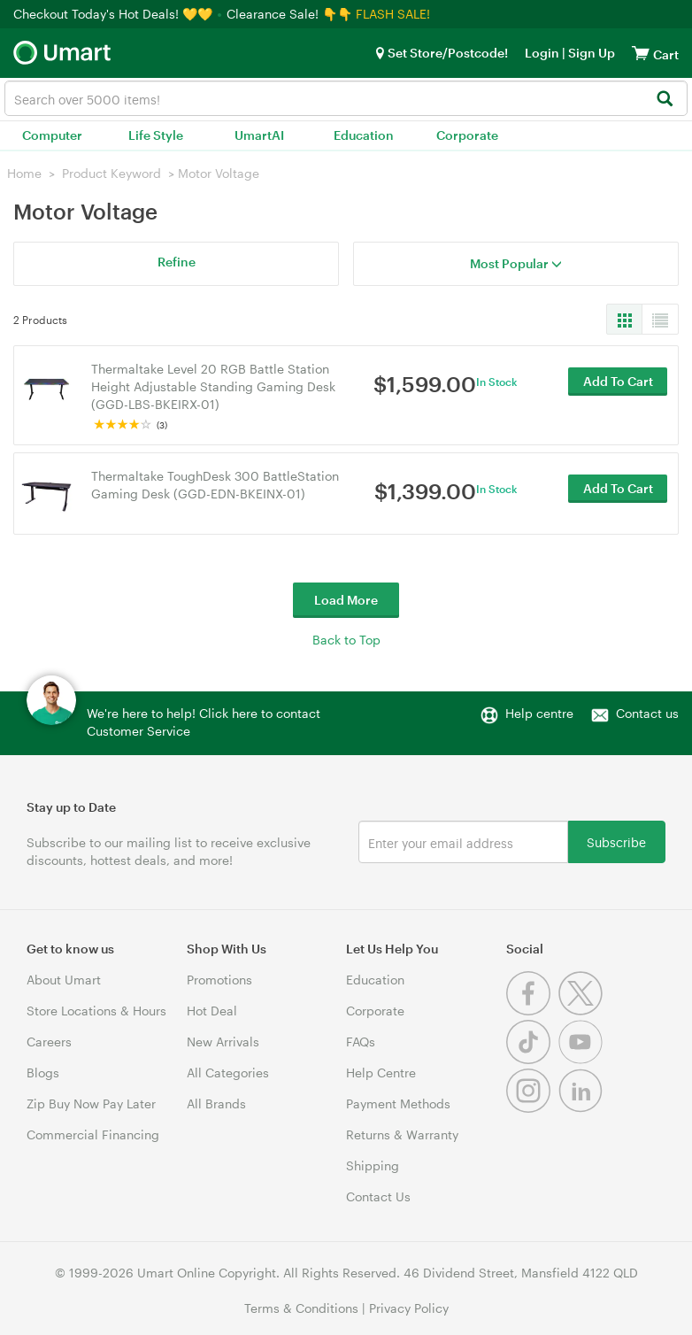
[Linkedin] (582, 1107)
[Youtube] (582, 1059)
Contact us (647, 713)
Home (24, 173)
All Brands (216, 1103)
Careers (49, 1041)
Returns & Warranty (402, 1134)
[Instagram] (532, 1107)
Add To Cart (618, 385)
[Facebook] (532, 1010)
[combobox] (346, 98)
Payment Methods (398, 1103)
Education (364, 135)
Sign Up (590, 52)
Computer (52, 135)
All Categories (228, 1072)
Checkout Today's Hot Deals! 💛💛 (114, 13)
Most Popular (516, 263)
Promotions (219, 979)
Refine (177, 261)
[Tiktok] (532, 1059)
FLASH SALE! (393, 13)
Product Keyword (111, 173)
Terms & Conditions (301, 1308)
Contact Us (378, 1196)
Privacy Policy (409, 1308)
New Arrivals (223, 1041)
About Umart (64, 979)
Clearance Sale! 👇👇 (289, 13)
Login (542, 52)
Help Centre (381, 1072)
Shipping (372, 1165)
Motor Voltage (218, 173)
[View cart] (641, 52)
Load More (346, 599)
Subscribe (616, 841)
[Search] (664, 100)
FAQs (360, 1041)
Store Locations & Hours (96, 1010)
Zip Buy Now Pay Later (91, 1103)
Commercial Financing (93, 1134)
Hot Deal (212, 1010)
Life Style (155, 135)
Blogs (43, 1072)
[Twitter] (582, 1010)
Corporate (467, 135)
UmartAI (259, 135)
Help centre (539, 713)
